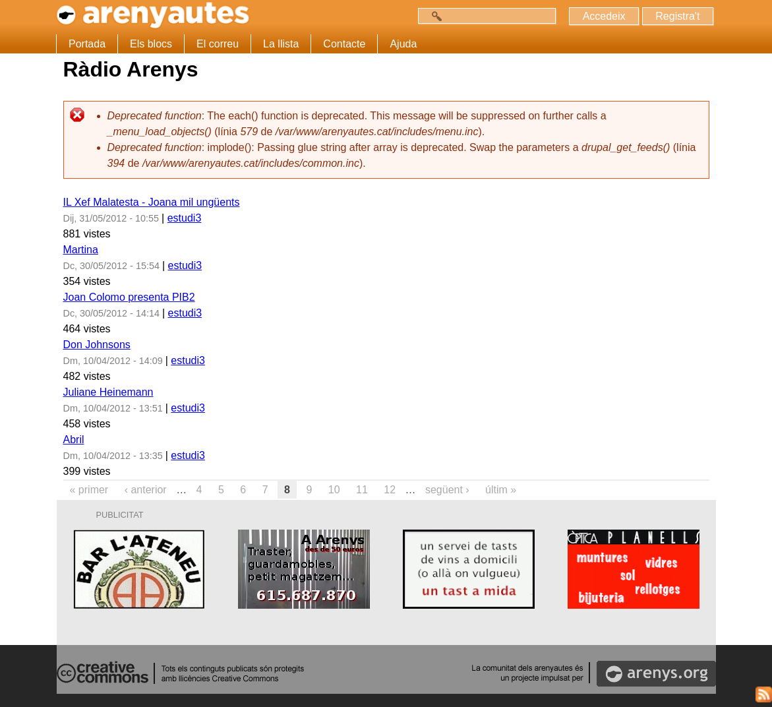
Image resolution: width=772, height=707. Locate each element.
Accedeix (603, 16)
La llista (281, 43)
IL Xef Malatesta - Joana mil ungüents (151, 202)
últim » (500, 489)
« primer (89, 489)
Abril (73, 439)
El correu (217, 43)
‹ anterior (146, 489)
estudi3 (184, 218)
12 (390, 489)
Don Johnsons (97, 344)
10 (334, 489)
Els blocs (151, 43)
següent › (447, 489)
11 (362, 489)
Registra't (677, 16)
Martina (80, 249)
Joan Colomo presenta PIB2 (129, 297)
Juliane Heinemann (108, 392)
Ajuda (403, 43)
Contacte (344, 43)
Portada (87, 43)
